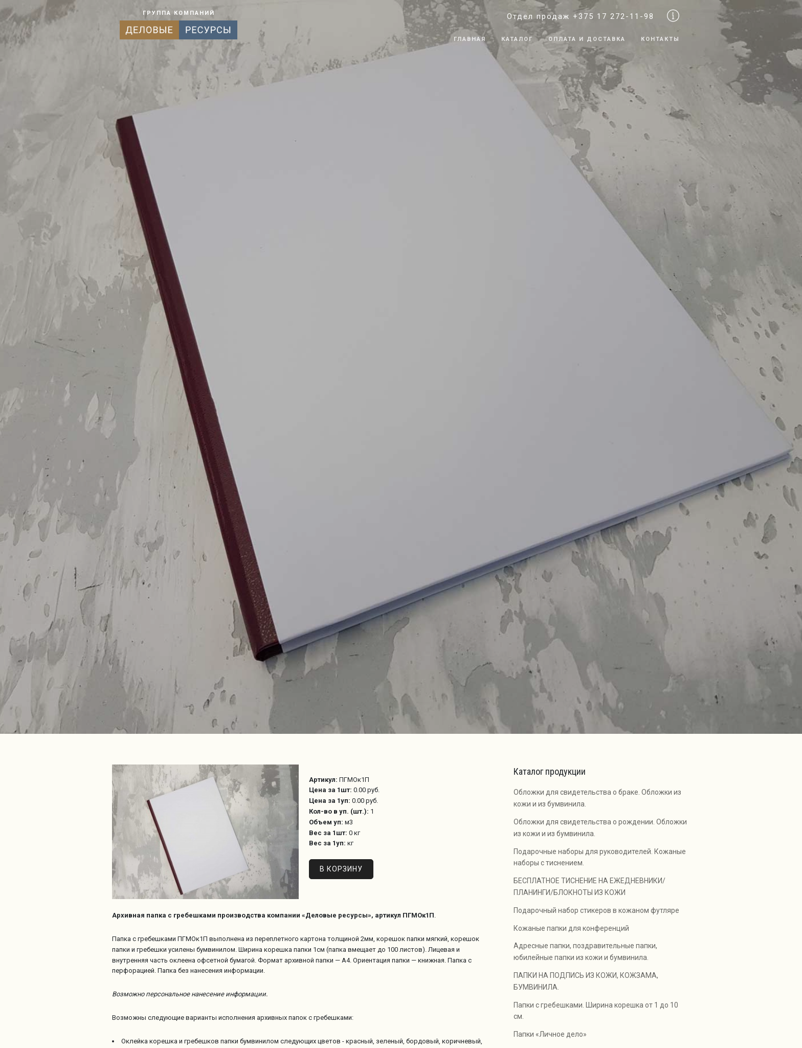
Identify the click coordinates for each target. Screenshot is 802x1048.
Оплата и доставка (587, 39)
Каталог (517, 39)
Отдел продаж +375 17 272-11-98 (580, 16)
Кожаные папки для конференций (571, 928)
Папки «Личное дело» (550, 1034)
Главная (470, 39)
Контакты (660, 39)
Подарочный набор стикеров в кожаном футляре (596, 910)
